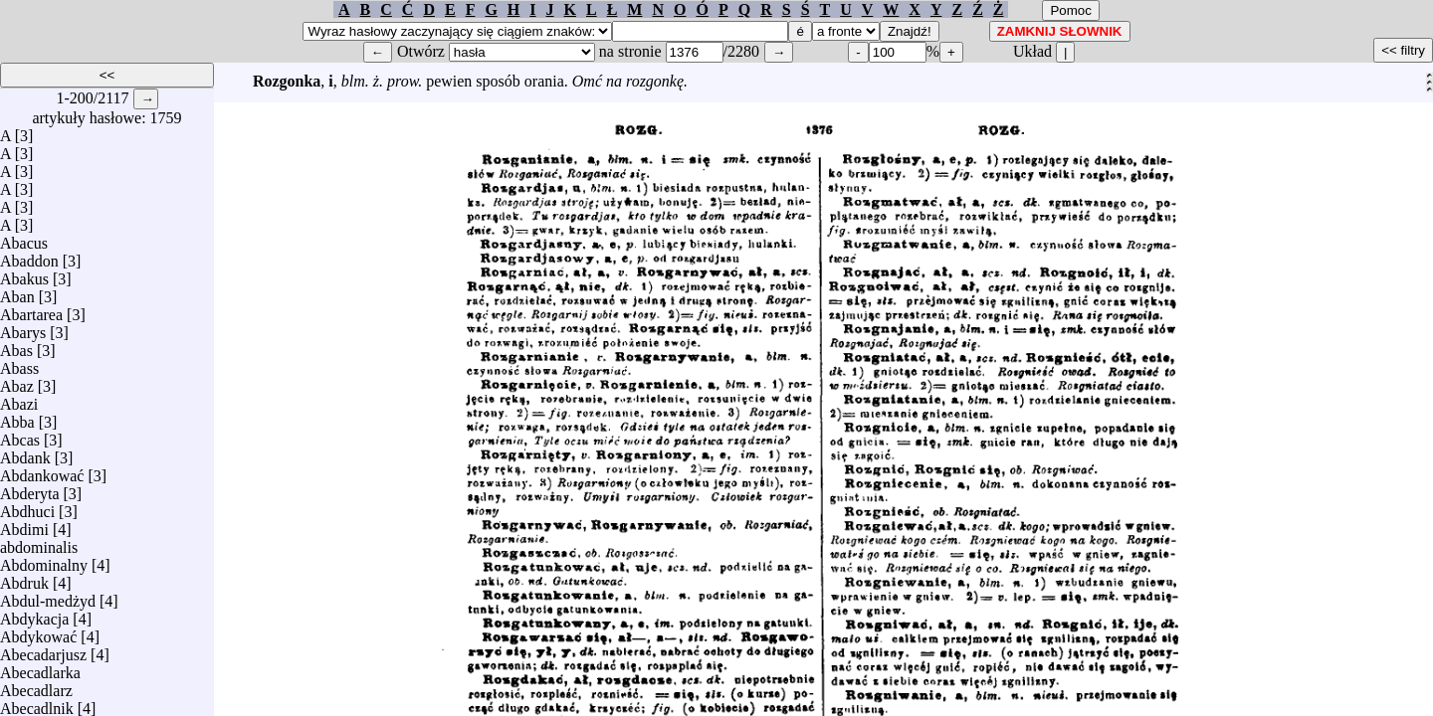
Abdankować (42, 470)
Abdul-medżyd (48, 596)
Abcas (20, 435)
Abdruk (24, 578)
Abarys (23, 327)
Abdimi (24, 524)
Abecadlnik (37, 703)
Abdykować (38, 632)
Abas (16, 345)
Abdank (25, 453)
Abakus (24, 274)
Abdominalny (44, 560)
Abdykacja (34, 614)
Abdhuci (27, 506)
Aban (17, 291)
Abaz (17, 381)
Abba (17, 417)
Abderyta (30, 488)
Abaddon (29, 256)
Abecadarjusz (43, 649)
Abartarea (31, 309)
